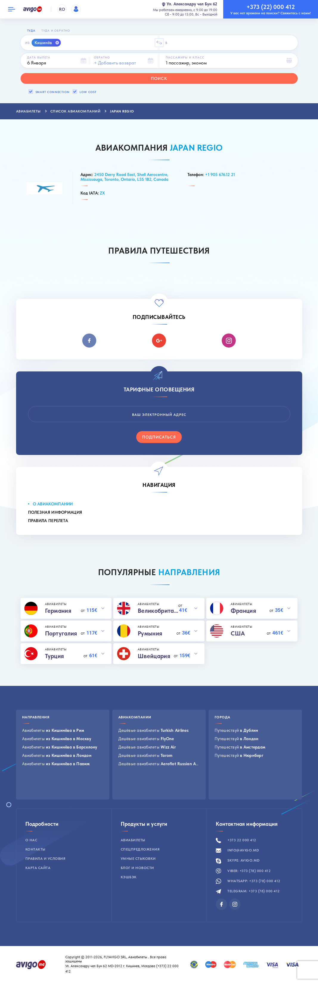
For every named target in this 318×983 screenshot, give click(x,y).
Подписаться (159, 437)
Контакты (35, 849)
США (238, 633)
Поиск (159, 78)
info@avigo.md (237, 850)
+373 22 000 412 (236, 840)
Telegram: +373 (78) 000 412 (248, 891)
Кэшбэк (129, 877)
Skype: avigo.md (238, 860)
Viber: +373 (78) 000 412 (243, 871)
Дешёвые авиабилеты (153, 730)
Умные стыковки (138, 859)
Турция (54, 656)
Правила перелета (48, 520)
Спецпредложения (140, 849)
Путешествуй (236, 730)
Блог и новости (137, 868)
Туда (31, 30)
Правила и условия (45, 859)
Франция (243, 610)
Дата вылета (38, 57)
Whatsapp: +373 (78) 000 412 (248, 881)
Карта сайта (38, 868)
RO (62, 9)
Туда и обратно (55, 30)
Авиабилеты (53, 730)
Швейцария (154, 656)
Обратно (102, 57)
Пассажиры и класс (185, 57)
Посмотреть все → (40, 791)
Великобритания (158, 610)
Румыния (150, 633)
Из (27, 42)
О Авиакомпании (53, 503)
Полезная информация (55, 512)
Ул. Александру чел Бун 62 (189, 4)
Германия (58, 610)
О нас (31, 840)
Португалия (61, 633)
